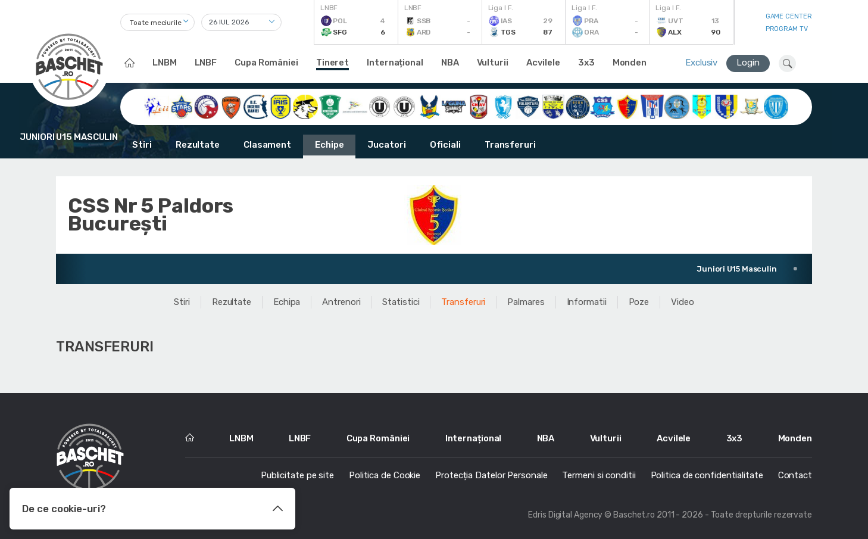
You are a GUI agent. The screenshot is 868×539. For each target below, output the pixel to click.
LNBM (164, 62)
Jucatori (386, 144)
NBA (450, 62)
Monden (630, 62)
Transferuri (510, 144)
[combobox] (157, 22)
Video (682, 302)
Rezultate (198, 144)
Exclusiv (701, 62)
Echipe (329, 144)
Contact (795, 475)
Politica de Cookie (384, 475)
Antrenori (341, 302)
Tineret (332, 62)
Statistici (400, 302)
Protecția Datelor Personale (491, 475)
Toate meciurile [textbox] (156, 22)
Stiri (142, 144)
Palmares (525, 302)
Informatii (587, 302)
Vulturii (492, 62)
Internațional (395, 62)
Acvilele (543, 62)
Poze (639, 302)
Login (748, 62)
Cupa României (266, 62)
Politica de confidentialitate (707, 475)
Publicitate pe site (297, 475)
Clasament (267, 144)
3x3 (586, 62)
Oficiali (445, 144)
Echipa (286, 302)
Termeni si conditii (598, 475)
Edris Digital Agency (565, 515)
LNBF (206, 62)
